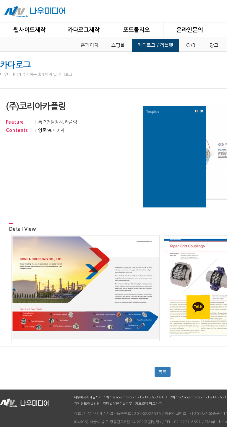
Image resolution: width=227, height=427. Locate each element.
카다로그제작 (84, 30)
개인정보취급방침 (87, 403)
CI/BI (191, 45)
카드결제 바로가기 (148, 403)
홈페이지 (89, 45)
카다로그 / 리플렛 (155, 45)
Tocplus (152, 111)
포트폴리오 (136, 30)
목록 (162, 371)
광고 (214, 45)
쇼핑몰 (118, 45)
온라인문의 (189, 30)
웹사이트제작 (30, 30)
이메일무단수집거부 (117, 403)
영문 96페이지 (51, 130)
